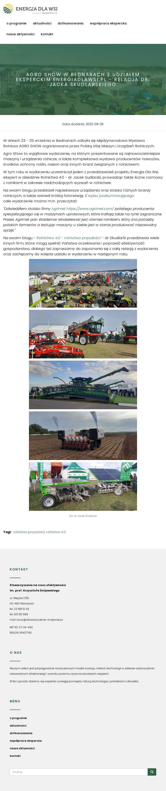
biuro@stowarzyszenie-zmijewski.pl (40, 620)
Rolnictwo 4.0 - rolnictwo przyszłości (69, 237)
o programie (16, 23)
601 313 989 (21, 614)
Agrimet (58, 208)
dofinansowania (70, 23)
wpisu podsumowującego (111, 195)
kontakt (47, 34)
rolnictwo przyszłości (29, 532)
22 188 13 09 (21, 609)
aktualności (42, 23)
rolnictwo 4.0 (56, 532)
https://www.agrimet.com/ (90, 208)
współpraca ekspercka (108, 23)
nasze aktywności (20, 34)
